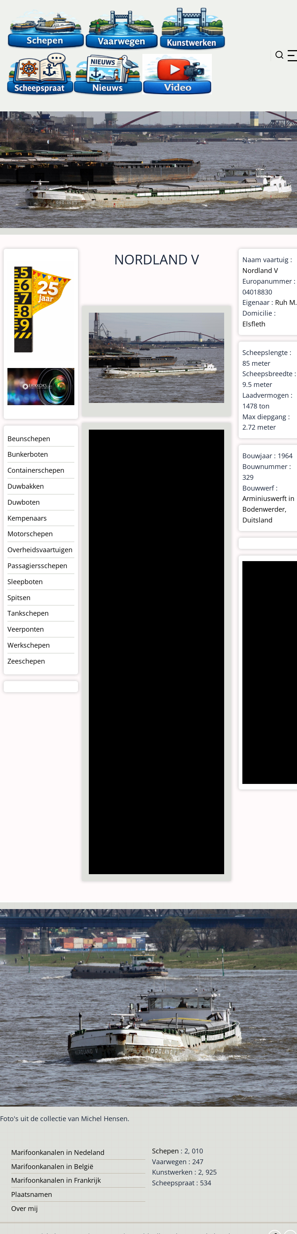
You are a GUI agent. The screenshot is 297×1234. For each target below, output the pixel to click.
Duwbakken (25, 486)
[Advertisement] (155, 652)
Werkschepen (28, 645)
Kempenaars (27, 518)
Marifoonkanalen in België (52, 1166)
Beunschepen (28, 438)
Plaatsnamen (31, 1194)
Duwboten (23, 502)
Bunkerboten (27, 454)
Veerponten (25, 629)
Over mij (24, 1208)
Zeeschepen (26, 661)
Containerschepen (35, 470)
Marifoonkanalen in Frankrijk (56, 1180)
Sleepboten (25, 581)
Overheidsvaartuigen (39, 549)
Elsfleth (253, 323)
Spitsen (18, 597)
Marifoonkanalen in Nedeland (57, 1152)
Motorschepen (30, 533)
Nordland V (260, 270)
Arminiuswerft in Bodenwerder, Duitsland (268, 509)
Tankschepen (28, 613)
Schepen (165, 1150)
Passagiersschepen (37, 565)
